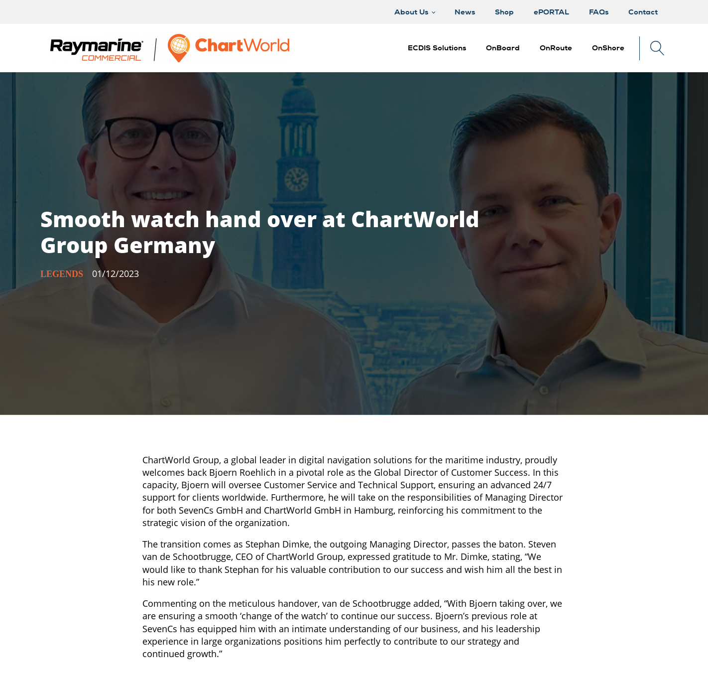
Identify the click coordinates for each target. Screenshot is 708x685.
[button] (503, 48)
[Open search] (657, 48)
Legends (61, 274)
